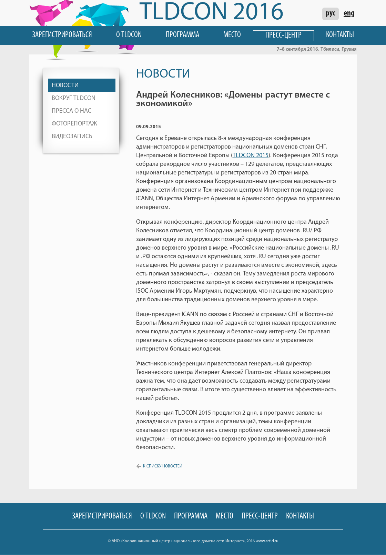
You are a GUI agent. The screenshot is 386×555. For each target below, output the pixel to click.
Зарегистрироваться (62, 35)
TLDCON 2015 (250, 155)
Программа (182, 35)
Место (232, 35)
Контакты (340, 35)
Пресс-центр (283, 35)
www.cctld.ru (267, 541)
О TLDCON (129, 35)
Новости (65, 85)
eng (349, 13)
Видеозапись (72, 136)
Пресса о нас (71, 111)
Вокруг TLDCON (73, 98)
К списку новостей (162, 466)
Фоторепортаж (74, 124)
